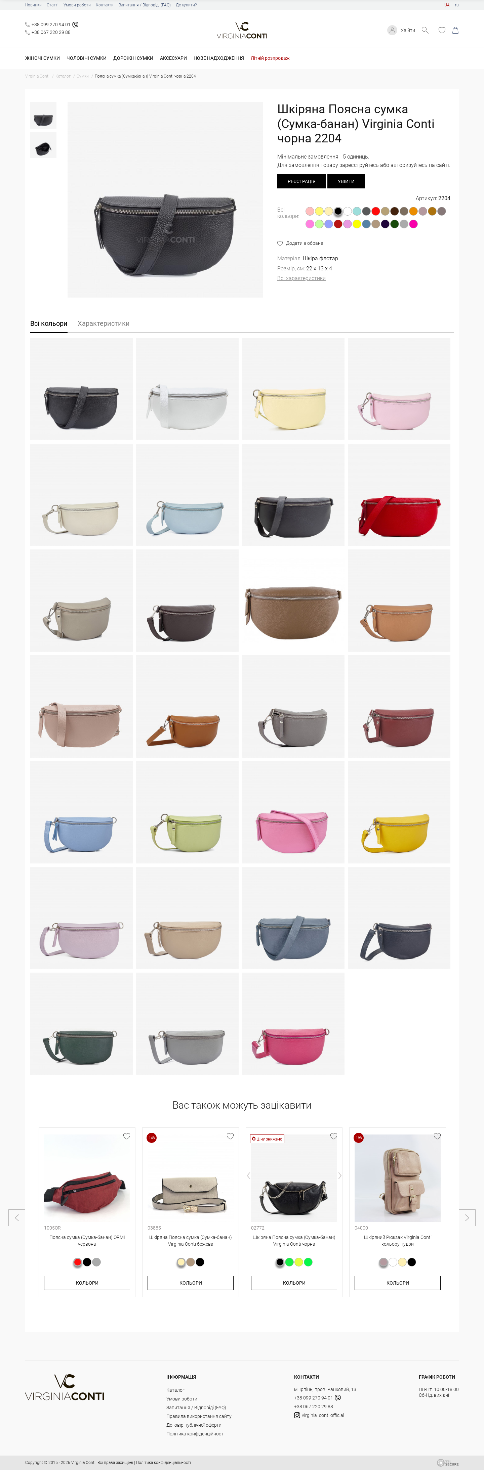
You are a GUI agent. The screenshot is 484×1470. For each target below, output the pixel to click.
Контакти (105, 5)
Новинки (33, 5)
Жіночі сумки (42, 58)
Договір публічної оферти (193, 1425)
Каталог (175, 1390)
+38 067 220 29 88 (51, 32)
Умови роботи (77, 5)
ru (457, 5)
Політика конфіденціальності (163, 1462)
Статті (52, 5)
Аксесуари (173, 58)
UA (447, 5)
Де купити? (186, 5)
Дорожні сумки (133, 58)
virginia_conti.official (319, 1415)
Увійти (408, 30)
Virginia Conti (83, 1462)
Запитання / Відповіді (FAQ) (145, 5)
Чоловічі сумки (87, 58)
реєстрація (302, 181)
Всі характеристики (301, 278)
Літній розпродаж (270, 58)
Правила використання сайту (199, 1416)
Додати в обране (304, 243)
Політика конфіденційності (195, 1433)
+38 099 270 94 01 (51, 24)
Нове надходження (219, 58)
